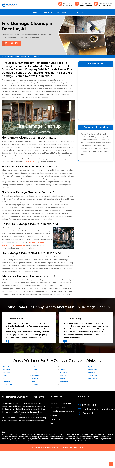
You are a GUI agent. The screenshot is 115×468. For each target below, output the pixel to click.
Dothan (34, 373)
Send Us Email (86, 5)
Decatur (11, 56)
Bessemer (7, 381)
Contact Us (78, 12)
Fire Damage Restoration (59, 407)
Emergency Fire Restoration (60, 403)
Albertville (7, 370)
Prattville (91, 373)
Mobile (62, 378)
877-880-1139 (105, 5)
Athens (5, 376)
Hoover (62, 370)
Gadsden (34, 384)
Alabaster (6, 367)
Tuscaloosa (92, 376)
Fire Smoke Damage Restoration (62, 411)
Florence (34, 378)
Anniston (6, 373)
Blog (51, 423)
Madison (63, 376)
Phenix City (92, 370)
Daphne (34, 367)
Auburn (5, 378)
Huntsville (63, 373)
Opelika (91, 367)
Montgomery (65, 381)
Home (34, 12)
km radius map (96, 93)
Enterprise (35, 376)
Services (46, 12)
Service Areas (55, 419)
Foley (33, 381)
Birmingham (7, 384)
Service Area (62, 12)
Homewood (64, 367)
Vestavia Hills (93, 378)
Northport (63, 384)
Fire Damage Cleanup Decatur (28, 56)
